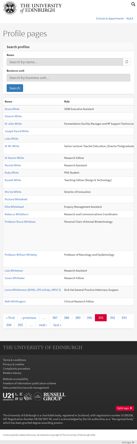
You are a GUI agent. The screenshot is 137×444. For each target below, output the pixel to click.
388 (66, 317)
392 (112, 317)
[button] (133, 4)
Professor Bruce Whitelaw (20, 221)
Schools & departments (110, 18)
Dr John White (13, 123)
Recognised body (122, 419)
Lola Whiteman (14, 270)
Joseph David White (17, 131)
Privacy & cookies (13, 364)
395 (20, 324)
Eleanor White (13, 116)
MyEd (129, 18)
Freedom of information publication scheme (29, 383)
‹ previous (28, 317)
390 (89, 317)
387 (55, 317)
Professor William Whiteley (21, 254)
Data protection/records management (26, 387)
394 (8, 324)
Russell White (13, 180)
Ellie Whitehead (14, 207)
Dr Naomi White (14, 158)
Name (10, 55)
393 (124, 317)
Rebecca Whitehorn (16, 214)
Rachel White (13, 165)
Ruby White (12, 172)
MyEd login (124, 408)
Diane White (12, 109)
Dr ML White (12, 146)
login (128, 442)
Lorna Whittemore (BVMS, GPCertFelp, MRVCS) (33, 290)
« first (10, 317)
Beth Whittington (15, 301)
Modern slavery (12, 373)
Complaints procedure (16, 368)
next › (43, 324)
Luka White (11, 138)
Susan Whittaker (15, 278)
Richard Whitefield (16, 199)
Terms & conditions (14, 360)
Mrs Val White (13, 192)
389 (77, 317)
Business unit (15, 70)
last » (57, 324)
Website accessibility (15, 379)
